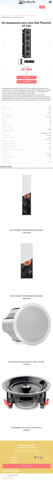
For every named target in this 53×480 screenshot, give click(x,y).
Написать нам (26, 466)
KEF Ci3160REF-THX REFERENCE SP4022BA (26, 296)
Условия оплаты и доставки (10, 469)
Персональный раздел (7, 478)
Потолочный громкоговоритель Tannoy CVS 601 (26, 362)
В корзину (26, 77)
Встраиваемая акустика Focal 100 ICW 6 (26, 428)
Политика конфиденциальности (11, 471)
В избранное (26, 81)
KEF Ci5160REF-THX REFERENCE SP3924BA (26, 230)
